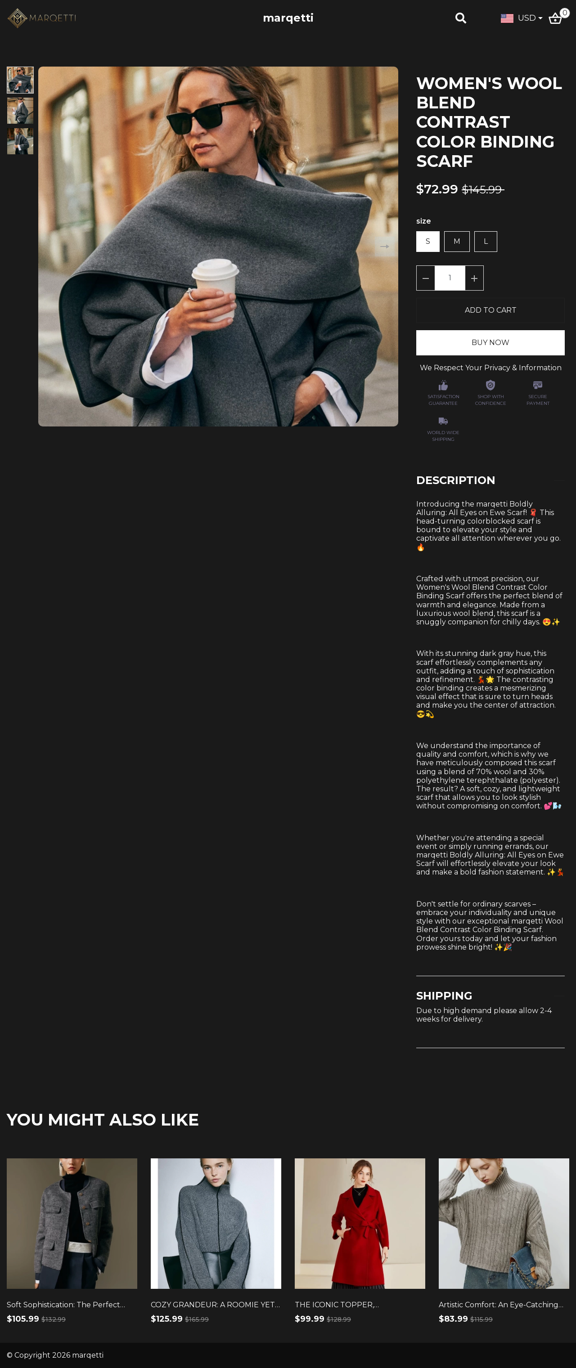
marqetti (288, 18)
